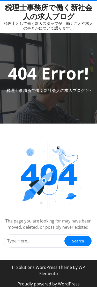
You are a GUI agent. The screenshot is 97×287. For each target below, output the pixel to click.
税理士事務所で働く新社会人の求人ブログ (48, 11)
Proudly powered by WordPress (49, 284)
